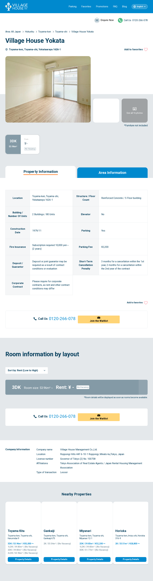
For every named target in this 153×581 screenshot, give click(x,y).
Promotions (102, 6)
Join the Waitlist (99, 320)
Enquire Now (107, 20)
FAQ (115, 6)
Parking (72, 6)
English (140, 7)
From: (26, 139)
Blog (124, 6)
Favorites (86, 6)
